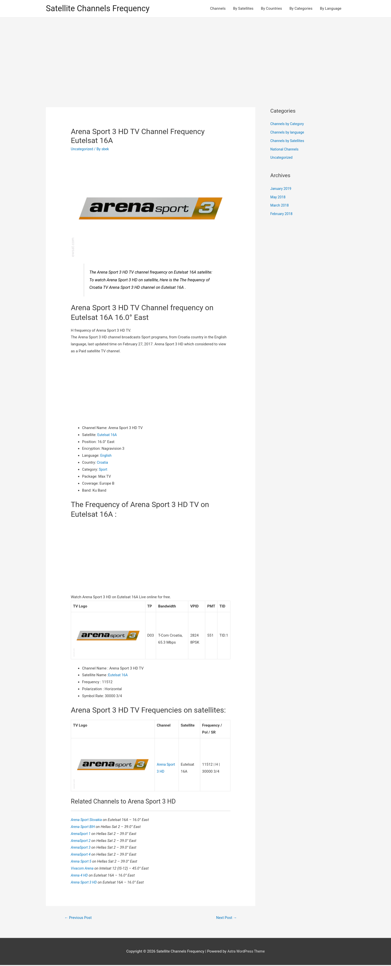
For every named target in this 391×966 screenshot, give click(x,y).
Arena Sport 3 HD (85, 882)
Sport (103, 470)
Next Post (225, 918)
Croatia (103, 463)
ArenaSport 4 (82, 854)
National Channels (285, 150)
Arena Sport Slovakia (88, 820)
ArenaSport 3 (82, 848)
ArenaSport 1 (82, 834)
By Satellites (243, 9)
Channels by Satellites (288, 141)
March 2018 (280, 206)
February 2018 (282, 214)
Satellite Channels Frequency (102, 9)
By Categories (301, 9)
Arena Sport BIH (84, 827)
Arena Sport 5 (82, 861)
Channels (218, 9)
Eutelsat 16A (107, 435)
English (106, 456)
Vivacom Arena (83, 868)
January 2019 (281, 189)
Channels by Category (288, 125)
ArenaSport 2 (82, 841)
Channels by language (288, 133)
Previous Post (79, 918)
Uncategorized (83, 150)
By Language (330, 9)
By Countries (271, 9)
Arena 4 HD (80, 875)
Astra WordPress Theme (246, 952)
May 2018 (278, 198)
